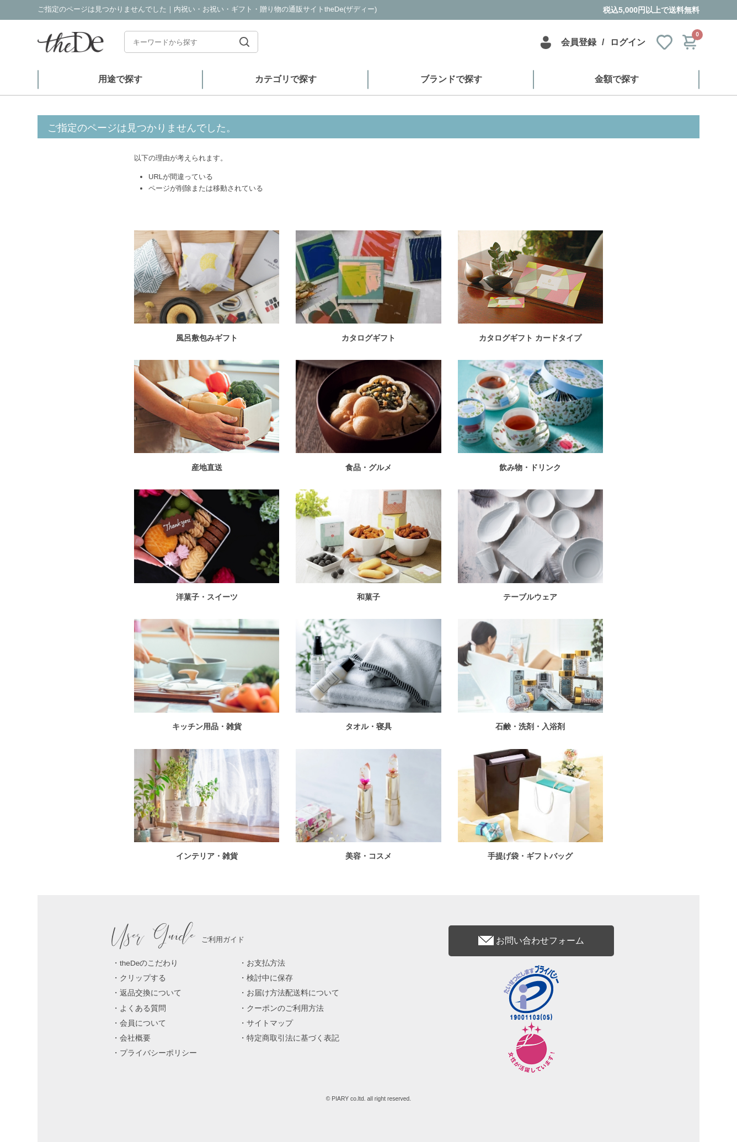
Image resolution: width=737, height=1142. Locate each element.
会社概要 (135, 1038)
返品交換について (150, 993)
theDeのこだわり (149, 963)
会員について (143, 1023)
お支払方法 (266, 963)
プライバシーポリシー (158, 1053)
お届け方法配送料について (293, 993)
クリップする (143, 978)
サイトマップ (270, 1023)
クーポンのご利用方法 (285, 1008)
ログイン (627, 42)
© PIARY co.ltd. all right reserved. (369, 1099)
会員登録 (578, 42)
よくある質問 (143, 1008)
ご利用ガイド (178, 939)
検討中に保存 (270, 978)
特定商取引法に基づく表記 (293, 1038)
